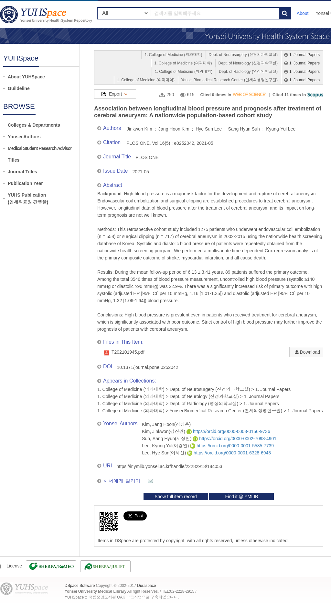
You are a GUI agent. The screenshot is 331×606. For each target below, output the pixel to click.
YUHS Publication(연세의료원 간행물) (28, 198)
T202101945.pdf (128, 352)
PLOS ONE (147, 157)
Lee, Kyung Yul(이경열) (166, 445)
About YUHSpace (26, 76)
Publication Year (25, 183)
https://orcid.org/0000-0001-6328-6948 (229, 452)
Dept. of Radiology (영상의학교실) (248, 71)
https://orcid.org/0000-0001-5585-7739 (232, 445)
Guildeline (19, 88)
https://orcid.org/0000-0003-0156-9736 (228, 431)
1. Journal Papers (304, 54)
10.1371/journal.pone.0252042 (147, 367)
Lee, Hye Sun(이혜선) (164, 452)
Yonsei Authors (24, 136)
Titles (13, 160)
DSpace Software (80, 585)
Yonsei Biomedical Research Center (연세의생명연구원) (229, 80)
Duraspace (146, 585)
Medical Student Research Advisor (40, 148)
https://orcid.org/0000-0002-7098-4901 (234, 438)
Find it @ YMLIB (241, 496)
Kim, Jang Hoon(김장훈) (166, 424)
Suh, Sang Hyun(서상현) (167, 438)
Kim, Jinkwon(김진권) (164, 431)
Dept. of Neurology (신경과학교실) (248, 63)
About (303, 13)
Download (310, 352)
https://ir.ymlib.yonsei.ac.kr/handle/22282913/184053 (169, 466)
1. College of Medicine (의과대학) (173, 54)
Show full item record (176, 496)
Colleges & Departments (34, 125)
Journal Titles (22, 171)
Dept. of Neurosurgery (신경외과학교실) (243, 54)
